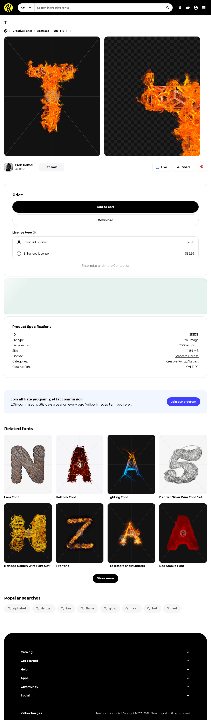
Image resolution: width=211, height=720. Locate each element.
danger (43, 608)
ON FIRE (192, 367)
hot (152, 608)
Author (20, 169)
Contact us (121, 266)
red (171, 608)
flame (87, 608)
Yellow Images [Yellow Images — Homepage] (31, 713)
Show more (105, 578)
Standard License (187, 356)
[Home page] (5, 31)
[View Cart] (180, 7)
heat (131, 608)
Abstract (193, 361)
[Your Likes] (188, 7)
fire (66, 608)
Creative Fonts (176, 361)
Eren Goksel (24, 165)
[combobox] (103, 8)
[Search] (167, 7)
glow (109, 608)
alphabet (16, 608)
